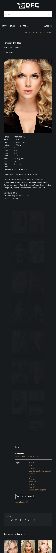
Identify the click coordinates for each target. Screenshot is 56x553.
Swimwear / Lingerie (37, 489)
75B (30, 465)
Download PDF (21, 502)
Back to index (39, 32)
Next (49, 32)
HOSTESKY (23, 26)
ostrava (32, 476)
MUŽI (12, 26)
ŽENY (4, 26)
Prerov (32, 479)
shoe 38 (32, 481)
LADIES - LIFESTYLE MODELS (27, 456)
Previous (27, 32)
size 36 (32, 487)
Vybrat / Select (25, 496)
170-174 (32, 462)
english (32, 468)
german (32, 473)
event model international (40, 471)
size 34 (32, 484)
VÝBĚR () (48, 26)
